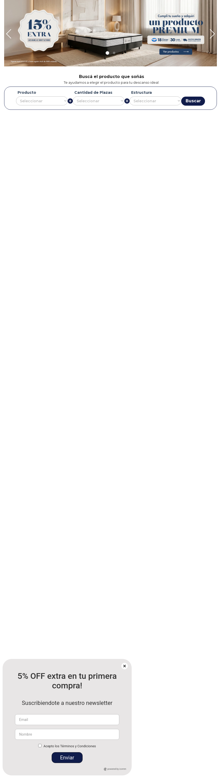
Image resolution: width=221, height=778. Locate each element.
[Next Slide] (172, 4)
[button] (200, 18)
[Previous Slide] (48, 4)
